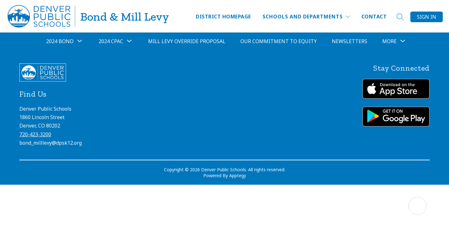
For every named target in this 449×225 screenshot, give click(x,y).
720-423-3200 (35, 134)
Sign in (426, 16)
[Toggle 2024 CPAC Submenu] (129, 41)
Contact (374, 16)
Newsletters (349, 41)
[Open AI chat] (417, 205)
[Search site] (400, 17)
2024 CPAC (111, 41)
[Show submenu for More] (389, 41)
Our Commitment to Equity (278, 41)
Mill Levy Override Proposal (186, 41)
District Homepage (223, 16)
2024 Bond (60, 41)
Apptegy (237, 175)
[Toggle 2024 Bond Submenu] (80, 41)
